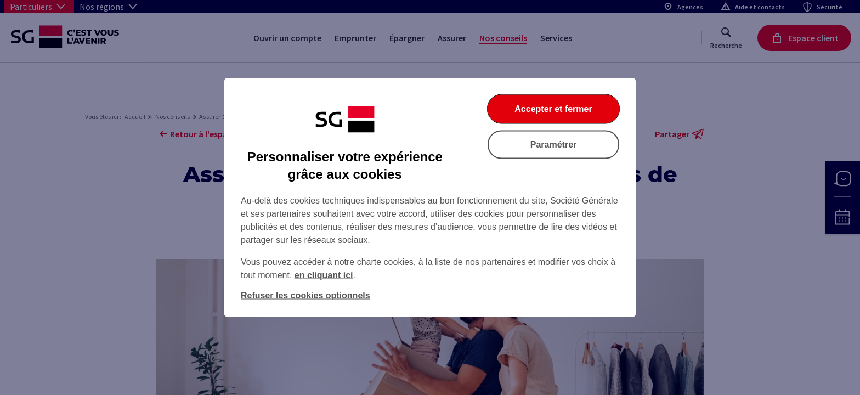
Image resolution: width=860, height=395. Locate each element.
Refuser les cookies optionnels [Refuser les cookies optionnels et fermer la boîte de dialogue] (305, 295)
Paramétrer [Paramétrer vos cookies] (553, 144)
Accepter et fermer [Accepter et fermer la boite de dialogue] (553, 109)
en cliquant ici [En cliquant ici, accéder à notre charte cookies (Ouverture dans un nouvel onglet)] (324, 275)
